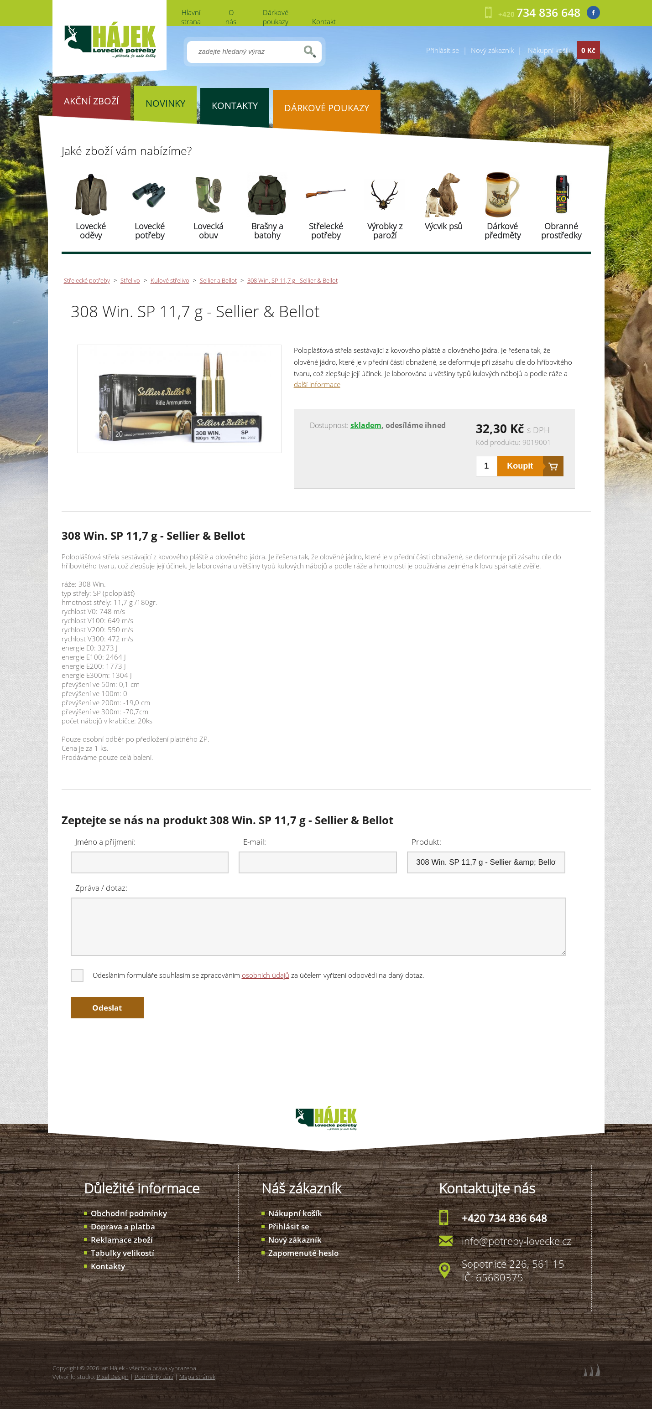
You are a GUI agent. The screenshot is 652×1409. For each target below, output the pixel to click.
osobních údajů (265, 975)
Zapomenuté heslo (303, 1253)
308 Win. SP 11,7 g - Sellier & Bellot (292, 280)
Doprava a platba (123, 1226)
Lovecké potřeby (150, 231)
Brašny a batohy (267, 231)
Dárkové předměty (503, 231)
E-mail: (254, 841)
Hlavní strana (191, 17)
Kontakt (324, 21)
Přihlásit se (442, 50)
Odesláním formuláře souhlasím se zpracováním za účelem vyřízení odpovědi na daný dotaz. (248, 975)
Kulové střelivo (170, 280)
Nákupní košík (295, 1213)
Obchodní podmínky (129, 1213)
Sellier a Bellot (218, 280)
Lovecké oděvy (91, 231)
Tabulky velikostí (122, 1253)
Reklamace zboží (122, 1239)
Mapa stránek (197, 1377)
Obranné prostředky (561, 231)
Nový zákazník (492, 50)
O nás (230, 17)
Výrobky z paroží (384, 231)
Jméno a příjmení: (105, 841)
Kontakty (108, 1266)
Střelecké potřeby (326, 231)
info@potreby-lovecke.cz (516, 1241)
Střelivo (130, 280)
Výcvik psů (444, 226)
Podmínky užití (154, 1377)
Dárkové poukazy (275, 17)
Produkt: (426, 841)
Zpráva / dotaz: (101, 888)
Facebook (593, 12)
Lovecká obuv (208, 231)
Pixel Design (113, 1377)
